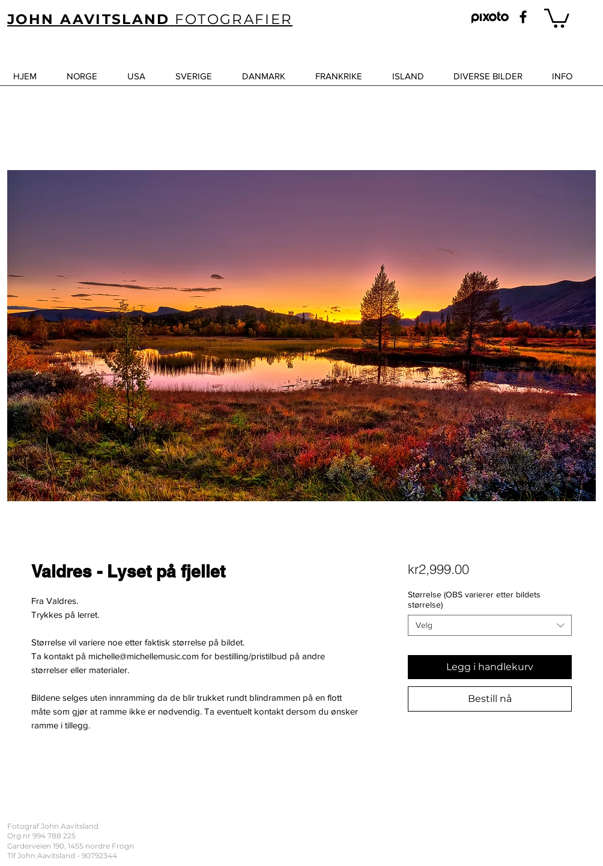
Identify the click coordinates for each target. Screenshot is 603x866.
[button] (556, 17)
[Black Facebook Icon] (523, 16)
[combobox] (490, 625)
